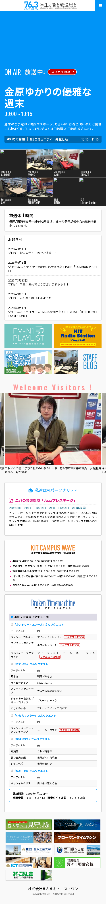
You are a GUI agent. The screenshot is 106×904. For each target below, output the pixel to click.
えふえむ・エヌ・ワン (53, 5)
